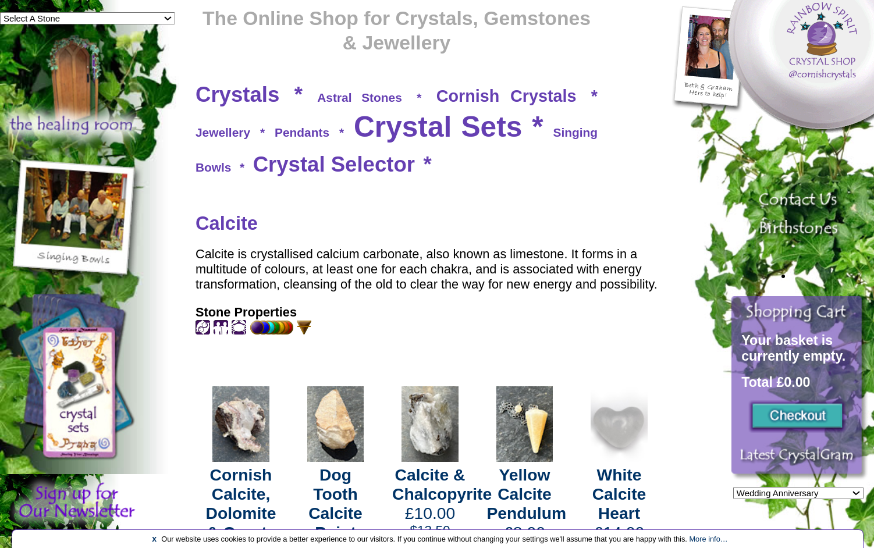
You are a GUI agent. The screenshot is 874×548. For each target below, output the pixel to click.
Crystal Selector (334, 164)
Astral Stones (359, 97)
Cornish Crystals (506, 96)
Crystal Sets (438, 127)
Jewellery (223, 132)
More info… (708, 539)
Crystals (237, 94)
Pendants (302, 132)
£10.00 (442, 501)
